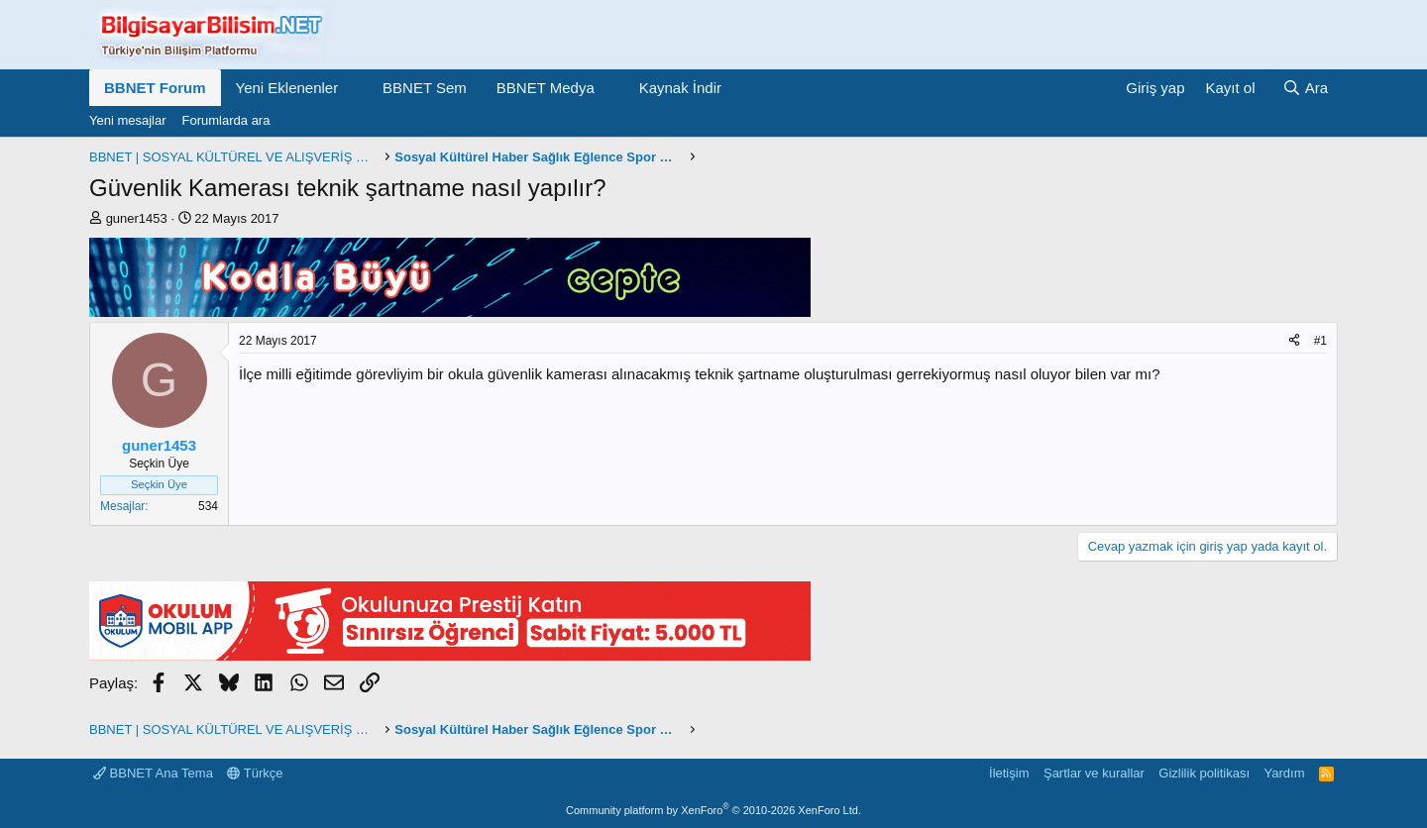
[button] (354, 87)
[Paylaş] (1294, 341)
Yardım (1284, 773)
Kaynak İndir (680, 87)
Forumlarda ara (226, 120)
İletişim (1009, 773)
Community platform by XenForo (713, 810)
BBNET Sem (425, 87)
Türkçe (254, 773)
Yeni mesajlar (127, 120)
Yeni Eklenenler (287, 87)
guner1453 (136, 218)
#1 (1320, 341)
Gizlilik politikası (1204, 773)
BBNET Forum (155, 87)
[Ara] (1305, 87)
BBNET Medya (545, 87)
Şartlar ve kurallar (1094, 773)
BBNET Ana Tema (153, 773)
